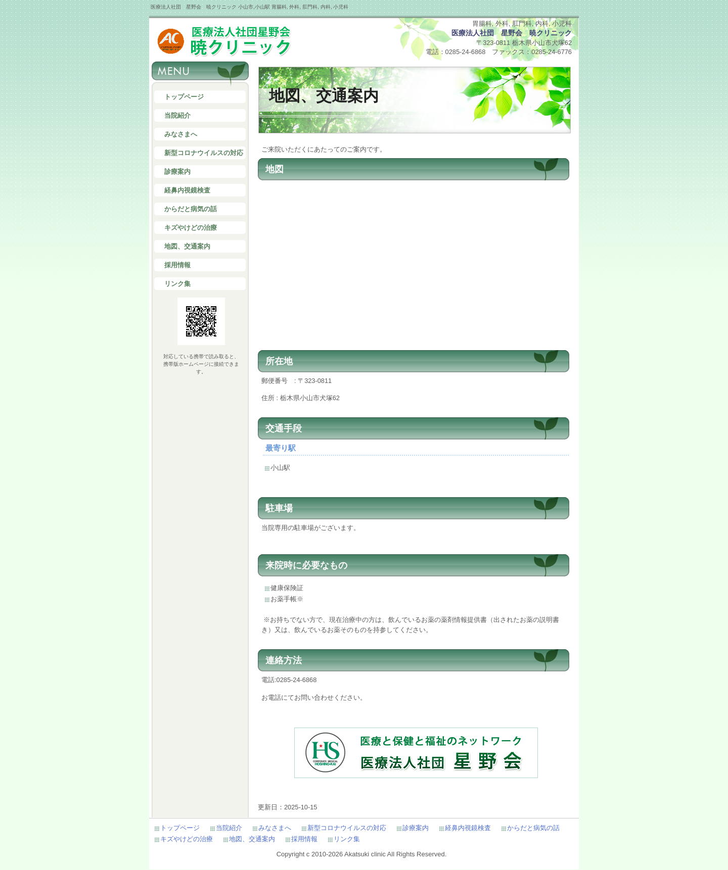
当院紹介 (177, 115)
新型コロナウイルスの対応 (203, 153)
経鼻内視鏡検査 (187, 190)
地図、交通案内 (187, 246)
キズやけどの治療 (190, 227)
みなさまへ (180, 134)
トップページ (184, 97)
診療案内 (177, 171)
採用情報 (177, 265)
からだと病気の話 (190, 209)
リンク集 (177, 283)
